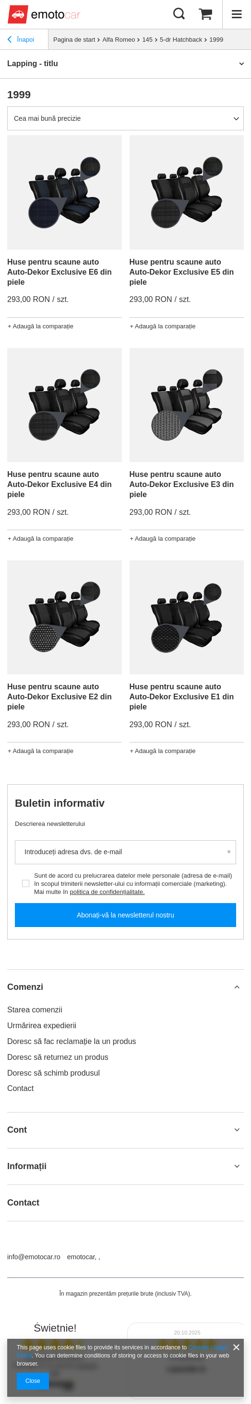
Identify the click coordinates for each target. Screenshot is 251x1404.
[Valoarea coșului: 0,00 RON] (205, 14)
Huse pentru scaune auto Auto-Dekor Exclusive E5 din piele (182, 272)
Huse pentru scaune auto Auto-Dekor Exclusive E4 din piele (59, 484)
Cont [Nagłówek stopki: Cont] (17, 1130)
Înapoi (20, 41)
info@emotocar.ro (33, 1257)
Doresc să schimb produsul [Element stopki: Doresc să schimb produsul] (53, 1073)
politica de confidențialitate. (107, 891)
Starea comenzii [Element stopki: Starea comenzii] (34, 1010)
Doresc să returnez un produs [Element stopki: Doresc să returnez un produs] (57, 1057)
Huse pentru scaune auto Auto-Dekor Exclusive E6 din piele (59, 272)
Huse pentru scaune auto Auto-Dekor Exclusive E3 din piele (182, 484)
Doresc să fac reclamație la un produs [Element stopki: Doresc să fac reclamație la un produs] (71, 1041)
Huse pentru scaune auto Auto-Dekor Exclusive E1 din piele (182, 697)
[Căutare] (179, 14)
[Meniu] (236, 14)
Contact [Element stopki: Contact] (20, 1088)
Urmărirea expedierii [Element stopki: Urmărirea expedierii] (41, 1025)
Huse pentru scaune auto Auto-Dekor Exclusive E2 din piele (59, 697)
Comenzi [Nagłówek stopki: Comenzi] (25, 987)
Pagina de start (74, 39)
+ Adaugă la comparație (40, 326)
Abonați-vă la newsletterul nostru (125, 915)
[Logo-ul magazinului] (45, 14)
